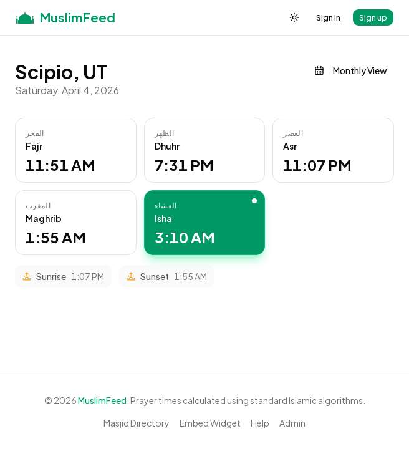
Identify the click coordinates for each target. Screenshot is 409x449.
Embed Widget (210, 422)
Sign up (373, 17)
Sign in (328, 17)
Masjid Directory (136, 422)
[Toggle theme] (294, 17)
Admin (292, 422)
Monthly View (350, 70)
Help (260, 422)
